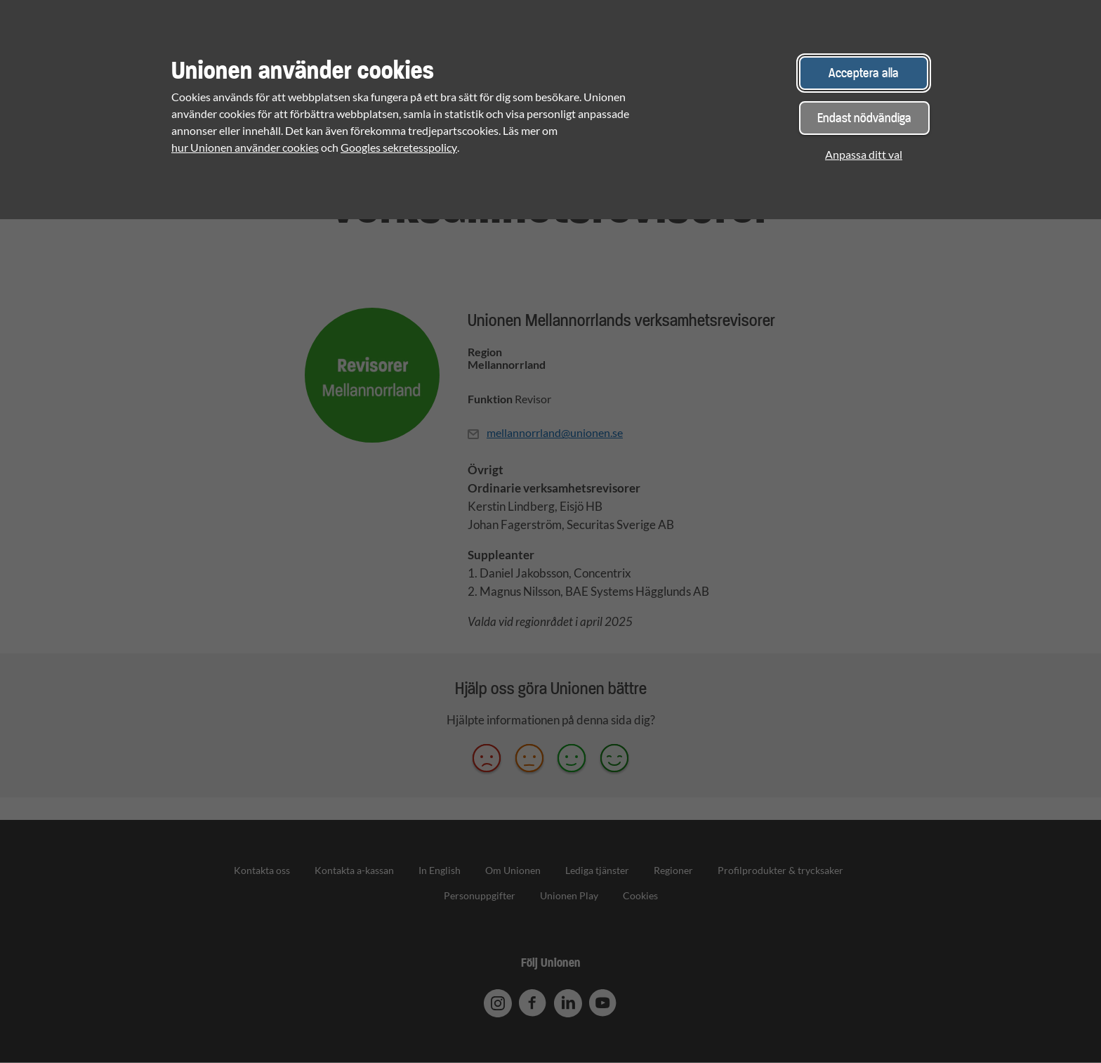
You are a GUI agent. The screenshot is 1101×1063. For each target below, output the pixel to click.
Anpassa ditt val (863, 154)
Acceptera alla (864, 72)
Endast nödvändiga (864, 117)
